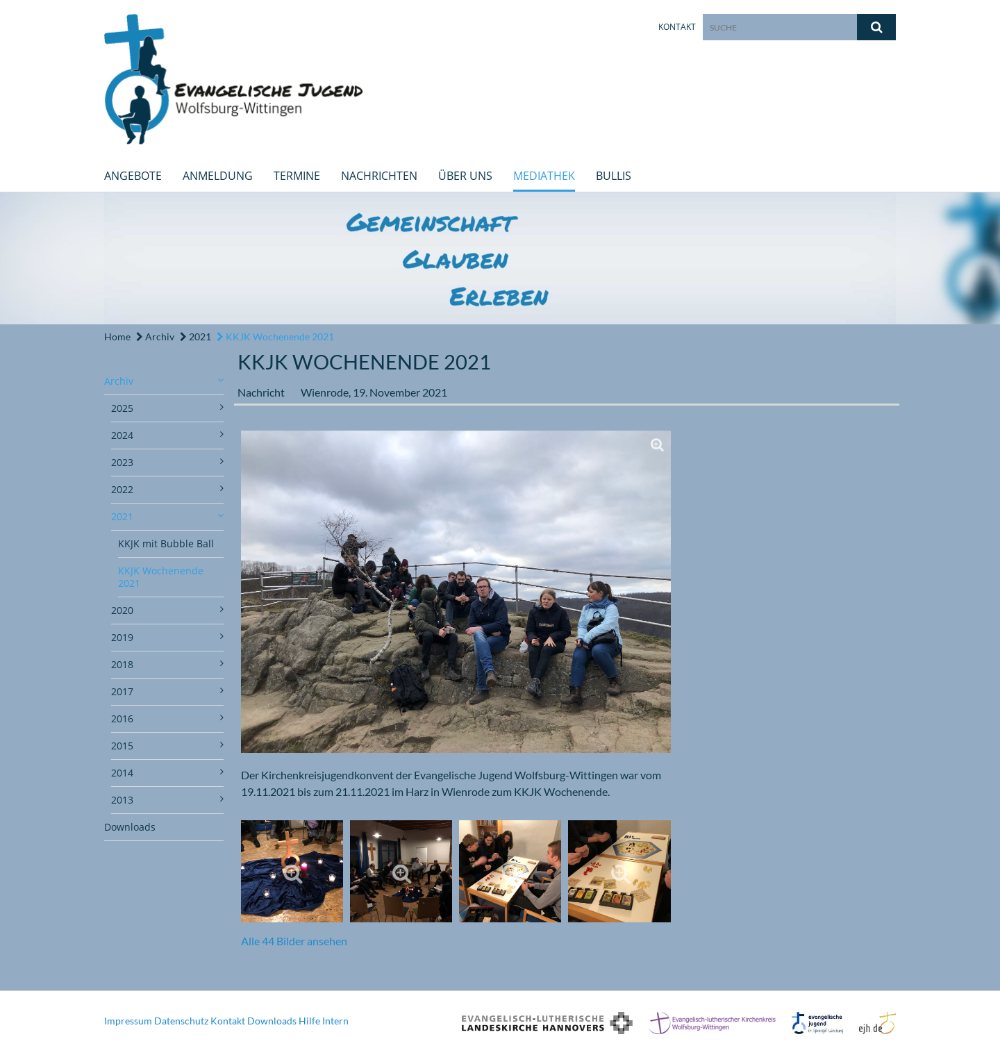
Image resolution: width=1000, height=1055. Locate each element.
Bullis (613, 175)
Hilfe (309, 1021)
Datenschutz (181, 1021)
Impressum (128, 1021)
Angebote (133, 175)
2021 (195, 336)
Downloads (130, 826)
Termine (297, 175)
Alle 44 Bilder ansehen (294, 940)
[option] (500, 258)
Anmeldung (218, 175)
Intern (335, 1021)
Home (117, 336)
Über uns (465, 175)
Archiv (155, 336)
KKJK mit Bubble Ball (166, 543)
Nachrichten (379, 175)
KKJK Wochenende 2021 (275, 336)
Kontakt (677, 27)
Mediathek (544, 175)
